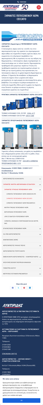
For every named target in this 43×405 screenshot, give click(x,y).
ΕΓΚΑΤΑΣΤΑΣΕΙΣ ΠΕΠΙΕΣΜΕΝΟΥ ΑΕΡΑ (22, 229)
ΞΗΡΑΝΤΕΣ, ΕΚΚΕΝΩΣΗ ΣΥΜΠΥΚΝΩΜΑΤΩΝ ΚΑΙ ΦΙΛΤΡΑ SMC (21, 222)
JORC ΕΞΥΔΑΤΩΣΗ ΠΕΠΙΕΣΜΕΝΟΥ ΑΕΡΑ (16, 216)
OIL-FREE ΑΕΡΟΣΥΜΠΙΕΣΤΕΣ (22, 234)
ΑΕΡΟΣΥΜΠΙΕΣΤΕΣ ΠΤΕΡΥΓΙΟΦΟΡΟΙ (14, 251)
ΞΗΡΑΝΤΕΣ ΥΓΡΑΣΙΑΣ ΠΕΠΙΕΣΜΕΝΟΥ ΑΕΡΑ (22, 190)
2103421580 (6, 349)
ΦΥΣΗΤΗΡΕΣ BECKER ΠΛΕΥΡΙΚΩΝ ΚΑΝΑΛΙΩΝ (17, 262)
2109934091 (6, 374)
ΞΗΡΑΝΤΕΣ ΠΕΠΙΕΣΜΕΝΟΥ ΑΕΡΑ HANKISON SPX (21, 194)
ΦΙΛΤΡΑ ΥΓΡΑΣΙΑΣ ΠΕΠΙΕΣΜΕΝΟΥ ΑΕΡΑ (22, 208)
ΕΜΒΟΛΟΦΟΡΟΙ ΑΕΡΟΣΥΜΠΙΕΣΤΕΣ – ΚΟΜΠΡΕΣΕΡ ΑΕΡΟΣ (22, 257)
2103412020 (21, 2)
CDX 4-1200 (30, 116)
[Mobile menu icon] (39, 7)
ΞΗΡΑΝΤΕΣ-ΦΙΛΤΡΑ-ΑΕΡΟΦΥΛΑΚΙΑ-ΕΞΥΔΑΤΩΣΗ (22, 184)
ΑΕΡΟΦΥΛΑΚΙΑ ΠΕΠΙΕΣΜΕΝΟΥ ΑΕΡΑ (15, 212)
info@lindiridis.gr (7, 171)
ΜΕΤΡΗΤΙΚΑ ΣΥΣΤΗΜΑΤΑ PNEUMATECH (22, 274)
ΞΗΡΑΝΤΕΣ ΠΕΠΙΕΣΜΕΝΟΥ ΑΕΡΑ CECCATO (19, 198)
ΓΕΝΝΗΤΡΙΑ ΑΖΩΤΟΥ (22, 268)
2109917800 (6, 372)
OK (21, 400)
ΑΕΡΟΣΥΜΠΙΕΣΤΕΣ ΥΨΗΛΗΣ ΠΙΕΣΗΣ (22, 246)
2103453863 (6, 347)
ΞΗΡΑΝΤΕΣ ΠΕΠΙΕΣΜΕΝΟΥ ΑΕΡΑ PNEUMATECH (20, 203)
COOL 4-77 (31, 113)
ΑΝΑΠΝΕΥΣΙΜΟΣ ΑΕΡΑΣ (10, 240)
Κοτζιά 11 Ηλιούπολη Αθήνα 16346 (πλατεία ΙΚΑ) (18, 365)
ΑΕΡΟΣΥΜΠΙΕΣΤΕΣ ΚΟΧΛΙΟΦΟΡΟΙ (22, 179)
